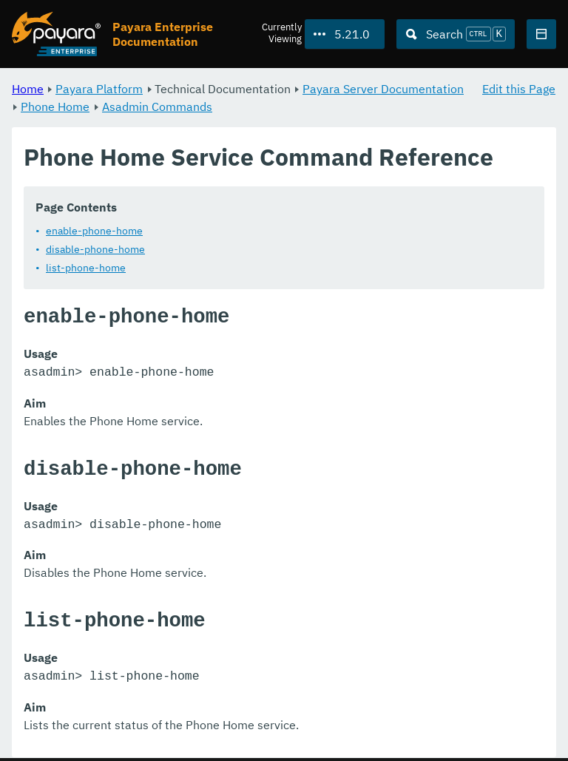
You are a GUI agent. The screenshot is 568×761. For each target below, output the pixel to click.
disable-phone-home (95, 249)
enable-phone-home (94, 230)
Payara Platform (99, 88)
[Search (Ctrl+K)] (455, 34)
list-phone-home (86, 267)
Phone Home (55, 106)
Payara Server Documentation (383, 88)
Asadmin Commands (157, 106)
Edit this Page (518, 88)
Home (28, 88)
